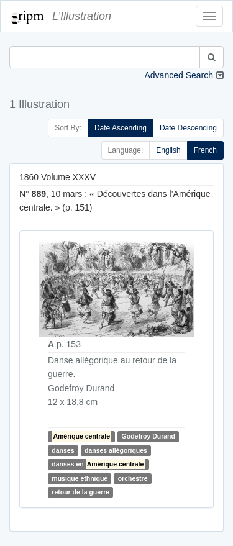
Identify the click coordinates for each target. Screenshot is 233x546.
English (168, 150)
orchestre (133, 478)
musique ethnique (79, 478)
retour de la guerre (80, 492)
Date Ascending (120, 128)
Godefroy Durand (148, 436)
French (205, 150)
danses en (98, 464)
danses (63, 450)
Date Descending (188, 128)
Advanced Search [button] (178, 75)
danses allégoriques (116, 450)
